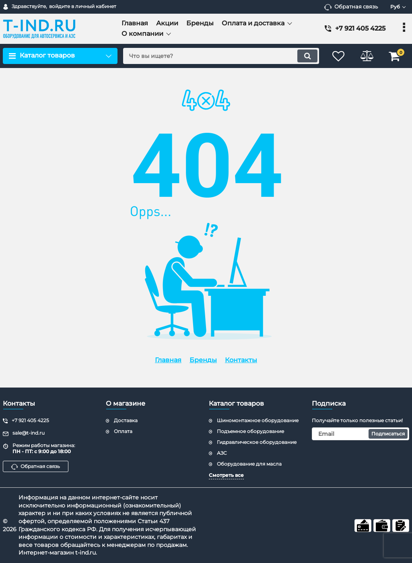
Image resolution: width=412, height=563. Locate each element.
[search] (221, 56)
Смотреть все (226, 475)
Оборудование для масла (249, 464)
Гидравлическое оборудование (257, 442)
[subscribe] (360, 433)
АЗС (222, 453)
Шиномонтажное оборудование (258, 420)
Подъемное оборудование (250, 431)
